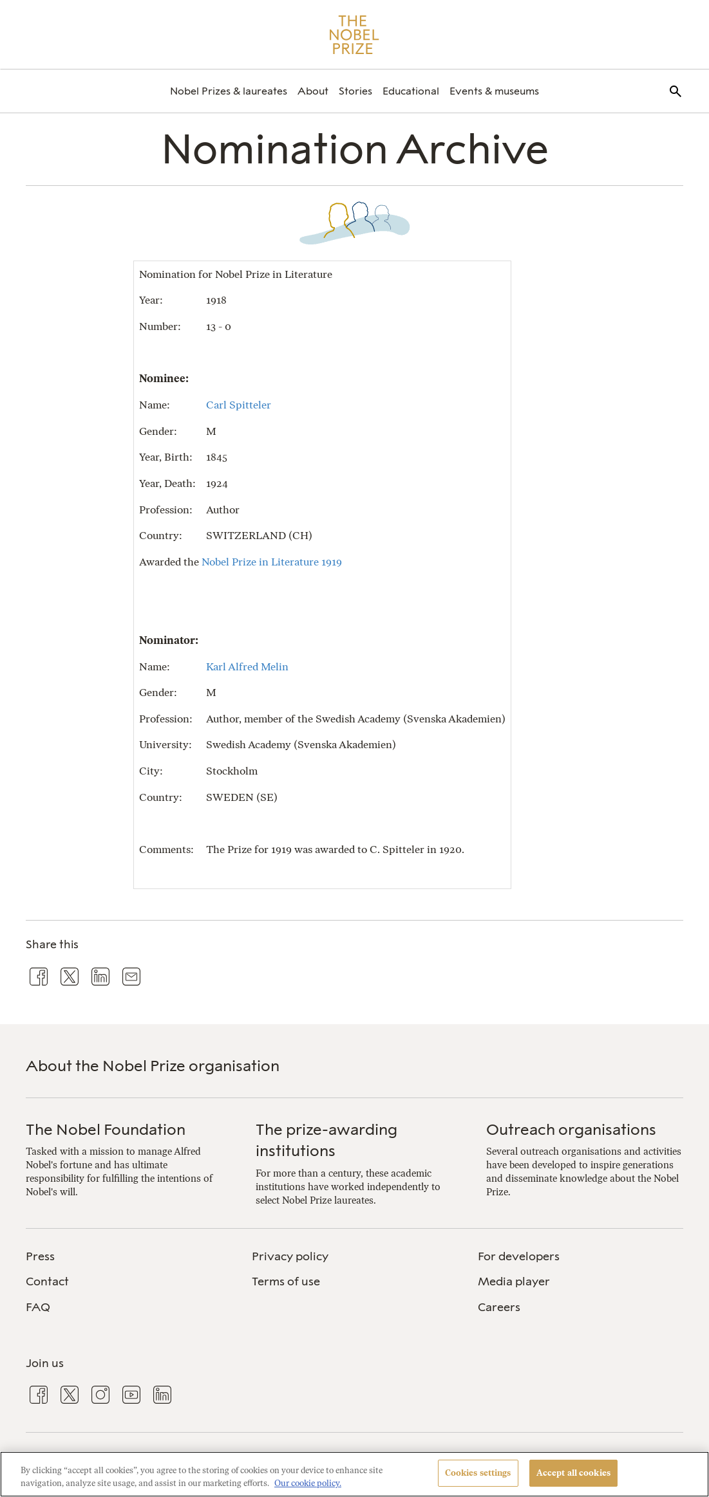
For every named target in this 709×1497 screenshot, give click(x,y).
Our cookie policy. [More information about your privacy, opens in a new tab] (307, 1483)
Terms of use (286, 1281)
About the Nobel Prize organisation (152, 1065)
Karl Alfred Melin (247, 666)
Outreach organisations (571, 1129)
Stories (355, 91)
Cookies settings (478, 1473)
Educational (411, 91)
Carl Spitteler (238, 404)
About (313, 91)
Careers (499, 1307)
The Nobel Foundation (105, 1129)
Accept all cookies (573, 1473)
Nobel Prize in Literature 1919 (272, 561)
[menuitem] (228, 91)
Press (40, 1256)
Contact (47, 1281)
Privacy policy (290, 1256)
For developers (519, 1256)
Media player (514, 1281)
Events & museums (494, 91)
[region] (354, 1474)
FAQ (38, 1307)
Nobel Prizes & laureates (228, 91)
